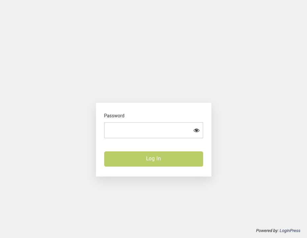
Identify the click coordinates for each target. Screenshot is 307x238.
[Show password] (196, 130)
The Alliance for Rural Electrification (153, 81)
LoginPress (290, 230)
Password (114, 115)
